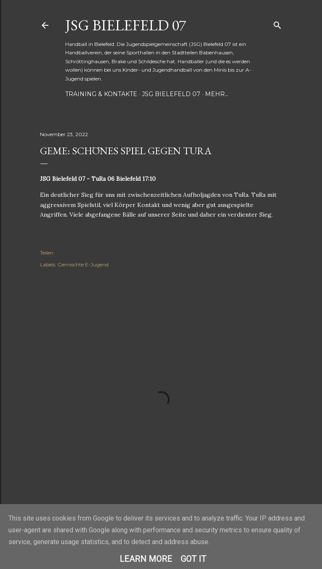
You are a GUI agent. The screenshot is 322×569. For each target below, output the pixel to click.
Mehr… (217, 94)
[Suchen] (277, 23)
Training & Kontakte (101, 94)
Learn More (146, 559)
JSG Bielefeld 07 (125, 25)
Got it (193, 559)
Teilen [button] (46, 253)
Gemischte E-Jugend (83, 264)
